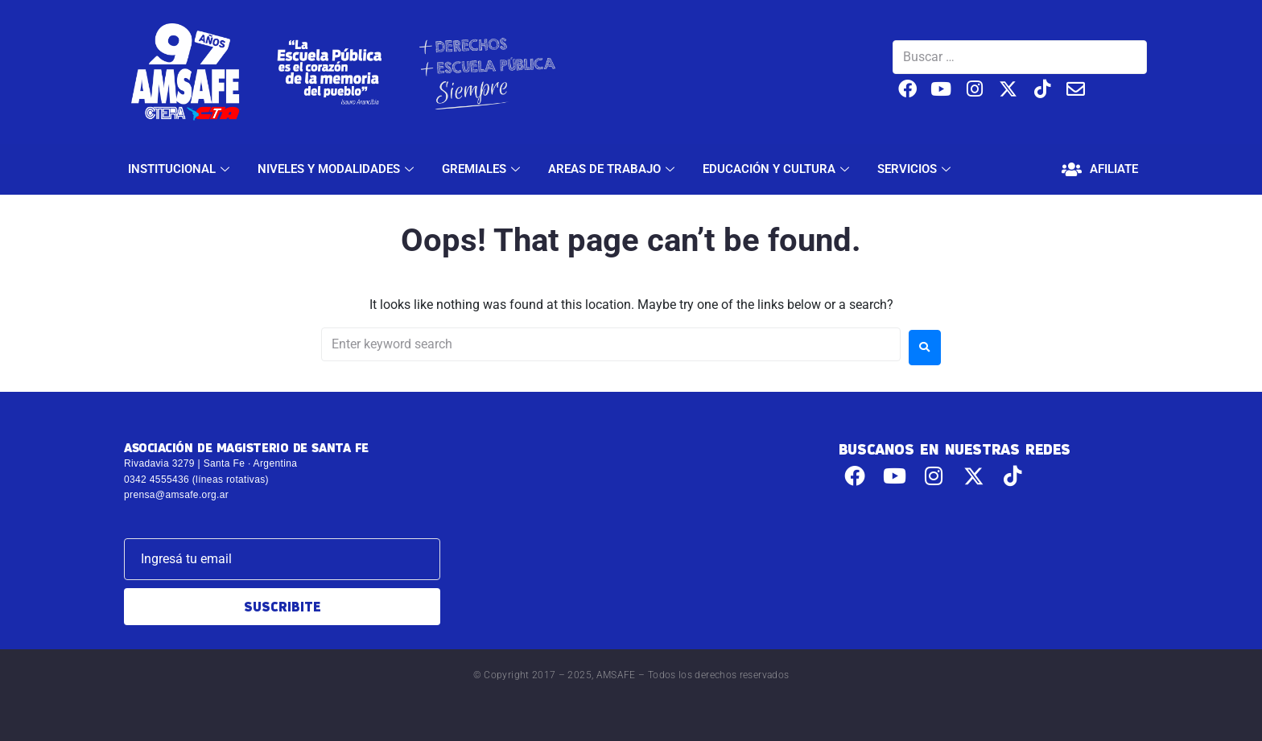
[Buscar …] (1020, 57)
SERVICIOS (916, 169)
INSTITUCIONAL (180, 169)
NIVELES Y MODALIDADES (338, 169)
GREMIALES (483, 169)
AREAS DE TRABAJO (613, 169)
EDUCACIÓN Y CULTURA (778, 169)
